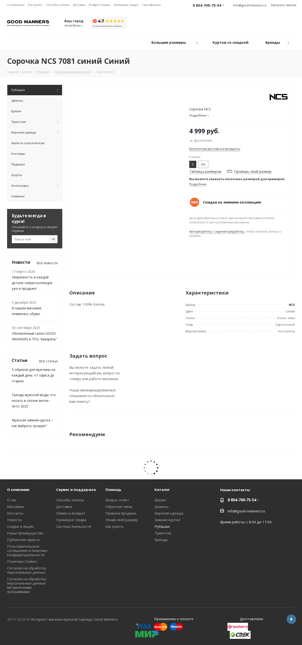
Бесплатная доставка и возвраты (214, 149)
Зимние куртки (167, 519)
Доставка (64, 506)
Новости (14, 519)
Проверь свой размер (253, 171)
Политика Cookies (22, 561)
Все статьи (48, 361)
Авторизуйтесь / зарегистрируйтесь (216, 231)
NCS (292, 305)
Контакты (15, 513)
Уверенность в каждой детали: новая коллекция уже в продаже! (32, 283)
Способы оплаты (70, 500)
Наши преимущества (25, 533)
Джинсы (161, 506)
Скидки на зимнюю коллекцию (232, 202)
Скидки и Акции (20, 526)
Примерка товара (71, 519)
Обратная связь (119, 506)
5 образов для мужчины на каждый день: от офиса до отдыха (33, 375)
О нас (12, 500)
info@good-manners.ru (249, 5)
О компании (18, 489)
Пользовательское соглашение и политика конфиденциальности (27, 550)
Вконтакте (291, 619)
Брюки (160, 500)
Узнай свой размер (121, 519)
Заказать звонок (284, 5)
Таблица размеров (205, 171)
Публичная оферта (23, 539)
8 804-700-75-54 (242, 499)
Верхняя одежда (169, 513)
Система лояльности (73, 526)
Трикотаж (163, 533)
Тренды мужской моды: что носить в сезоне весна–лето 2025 (34, 400)
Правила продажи (120, 513)
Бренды (161, 539)
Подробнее (197, 184)
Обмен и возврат (70, 513)
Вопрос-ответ (117, 500)
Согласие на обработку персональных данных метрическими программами (26, 585)
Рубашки (162, 526)
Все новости (47, 262)
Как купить (114, 526)
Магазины (15, 506)
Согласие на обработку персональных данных (26, 570)
